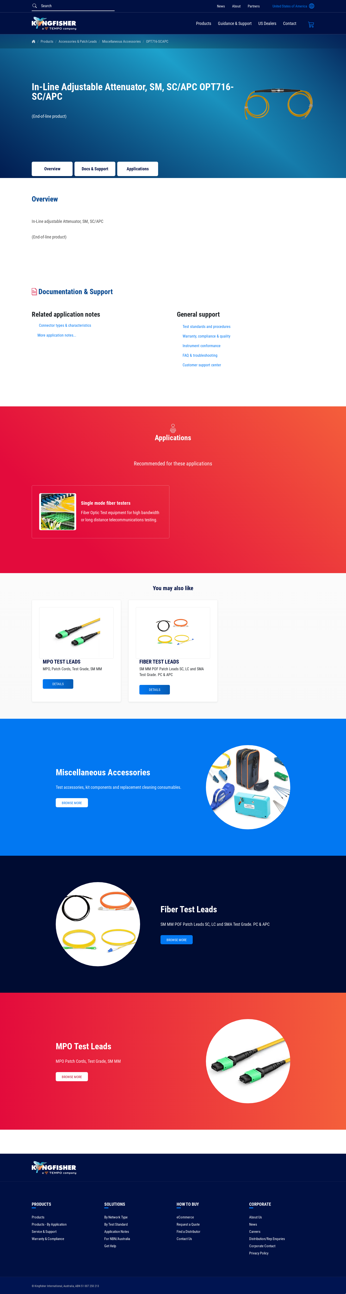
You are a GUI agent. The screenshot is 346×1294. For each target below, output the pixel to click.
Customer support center (202, 365)
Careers (254, 1231)
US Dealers (267, 23)
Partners (254, 6)
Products (203, 23)
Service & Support (44, 1231)
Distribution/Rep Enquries (267, 1239)
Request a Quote (188, 1224)
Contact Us (184, 1239)
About (236, 6)
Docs (95, 168)
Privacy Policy (258, 1253)
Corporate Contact (262, 1246)
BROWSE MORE (72, 803)
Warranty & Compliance (48, 1239)
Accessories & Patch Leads (78, 41)
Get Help (110, 1246)
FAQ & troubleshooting (200, 355)
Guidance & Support (235, 23)
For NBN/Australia (117, 1239)
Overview (52, 168)
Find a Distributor (188, 1231)
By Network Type (116, 1217)
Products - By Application (49, 1224)
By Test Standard (116, 1224)
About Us (255, 1217)
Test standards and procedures (206, 326)
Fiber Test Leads (189, 909)
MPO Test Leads (83, 1046)
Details (58, 684)
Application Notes (116, 1231)
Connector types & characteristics (65, 325)
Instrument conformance (202, 346)
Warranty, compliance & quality (206, 336)
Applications (138, 168)
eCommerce (185, 1217)
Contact (289, 23)
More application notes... (56, 335)
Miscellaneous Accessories (121, 41)
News (221, 6)
